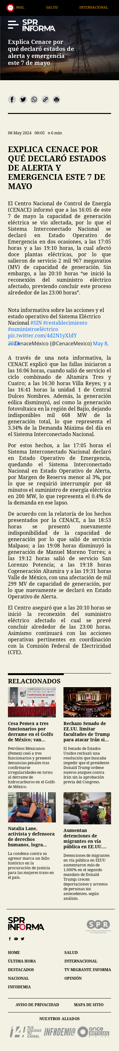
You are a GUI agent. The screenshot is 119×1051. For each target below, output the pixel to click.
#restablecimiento (65, 322)
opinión (73, 978)
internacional (80, 961)
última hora (22, 961)
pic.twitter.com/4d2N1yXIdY (42, 335)
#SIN (36, 322)
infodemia (19, 987)
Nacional (47, 7)
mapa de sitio (88, 1004)
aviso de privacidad (37, 1004)
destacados (21, 969)
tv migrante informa (87, 969)
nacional (18, 978)
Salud (84, 7)
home (14, 952)
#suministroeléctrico (33, 329)
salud (71, 952)
